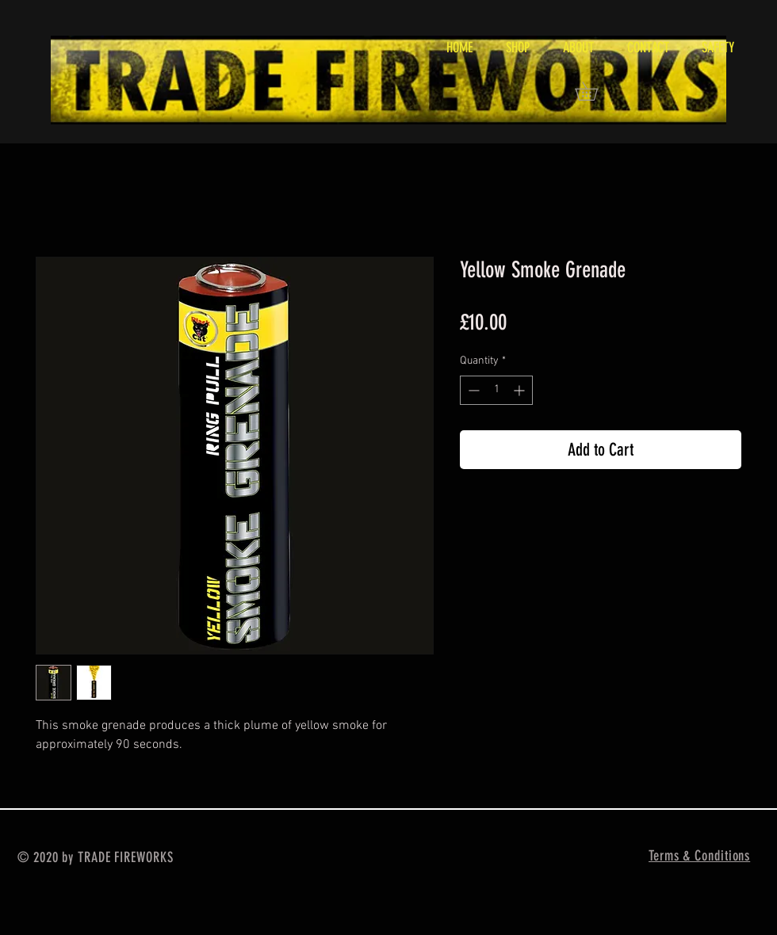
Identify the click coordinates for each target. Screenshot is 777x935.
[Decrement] (472, 390)
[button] (595, 91)
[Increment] (520, 390)
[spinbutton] (496, 390)
